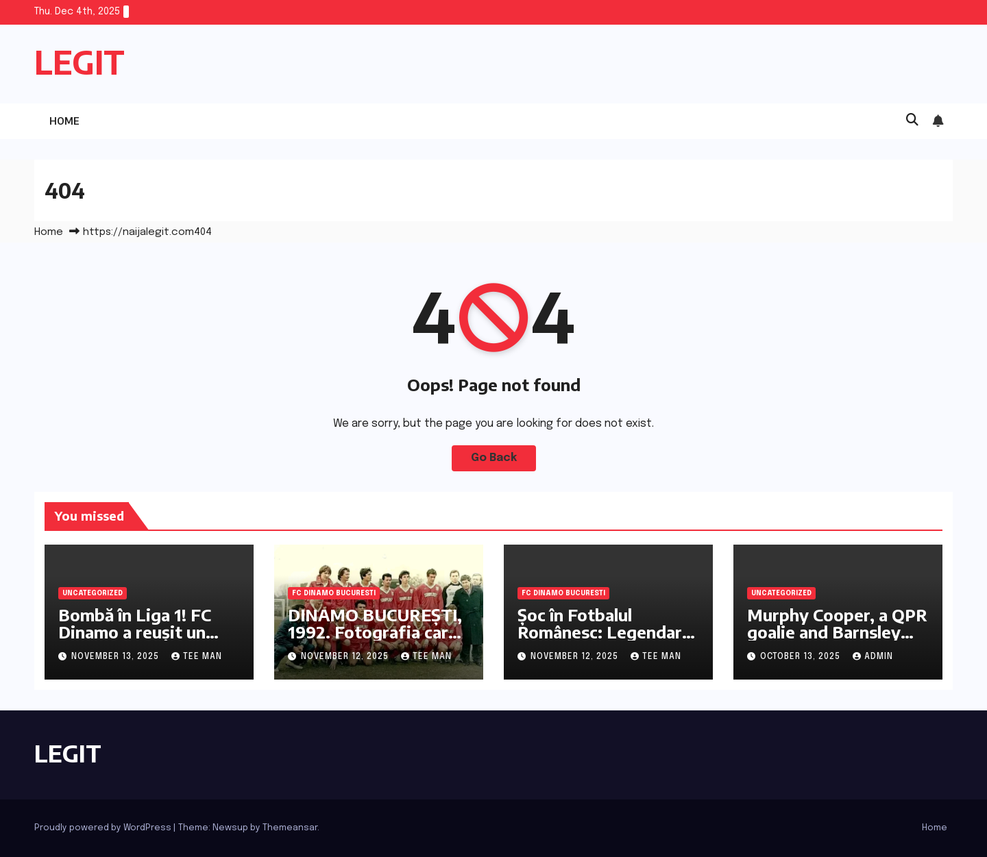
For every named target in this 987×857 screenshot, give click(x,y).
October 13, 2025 (801, 657)
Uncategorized (92, 593)
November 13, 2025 (116, 657)
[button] (912, 120)
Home (64, 121)
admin (873, 657)
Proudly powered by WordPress (103, 827)
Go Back (494, 458)
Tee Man (196, 657)
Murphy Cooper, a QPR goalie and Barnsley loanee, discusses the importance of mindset (837, 640)
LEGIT (79, 62)
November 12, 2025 (346, 657)
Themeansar (290, 827)
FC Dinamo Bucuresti (334, 593)
